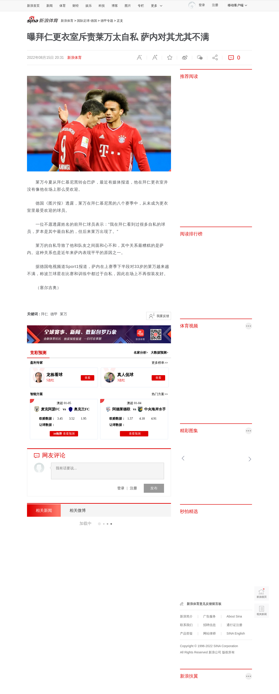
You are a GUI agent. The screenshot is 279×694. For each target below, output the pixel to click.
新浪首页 (33, 5)
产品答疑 (186, 633)
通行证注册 (234, 625)
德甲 (54, 314)
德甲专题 (107, 20)
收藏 (169, 57)
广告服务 (209, 616)
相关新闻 (44, 510)
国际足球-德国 (87, 20)
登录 (120, 488)
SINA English (236, 633)
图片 (128, 5)
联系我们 (186, 625)
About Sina (234, 616)
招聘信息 (209, 625)
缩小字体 (139, 57)
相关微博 (78, 510)
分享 (214, 57)
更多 (157, 5)
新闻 (49, 5)
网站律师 (209, 633)
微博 (184, 57)
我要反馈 (163, 316)
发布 (154, 488)
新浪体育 (67, 20)
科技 (102, 5)
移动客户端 (238, 5)
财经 (75, 5)
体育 (62, 5)
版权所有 (228, 652)
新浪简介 (186, 616)
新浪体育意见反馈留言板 (204, 604)
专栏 (141, 5)
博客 (115, 5)
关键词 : (34, 314)
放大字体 (154, 57)
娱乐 (89, 5)
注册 (215, 5)
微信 (199, 57)
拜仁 (44, 314)
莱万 (63, 314)
